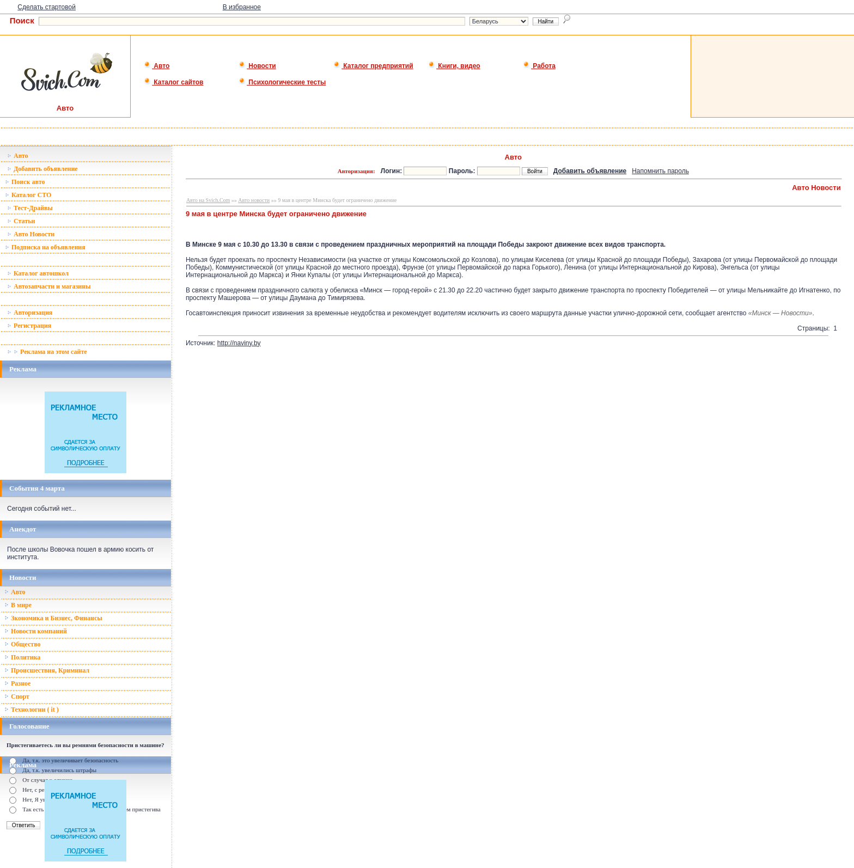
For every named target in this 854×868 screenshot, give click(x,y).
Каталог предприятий (373, 66)
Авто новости (254, 200)
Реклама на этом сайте (47, 352)
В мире (18, 605)
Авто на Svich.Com (208, 200)
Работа (539, 66)
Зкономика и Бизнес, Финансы (53, 618)
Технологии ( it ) (31, 709)
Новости (257, 66)
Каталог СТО (28, 195)
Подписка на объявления (45, 247)
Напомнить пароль (660, 171)
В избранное (242, 7)
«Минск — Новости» (780, 313)
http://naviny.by (239, 343)
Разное (17, 683)
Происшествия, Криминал (46, 670)
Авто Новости (30, 234)
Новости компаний (35, 631)
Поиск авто (25, 182)
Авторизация (29, 312)
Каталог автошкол (38, 273)
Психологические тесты (282, 82)
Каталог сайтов (173, 82)
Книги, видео (454, 66)
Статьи (21, 221)
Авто (156, 66)
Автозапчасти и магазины (49, 286)
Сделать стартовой (46, 7)
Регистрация (29, 325)
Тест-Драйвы (30, 208)
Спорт (16, 696)
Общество (22, 644)
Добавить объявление (42, 169)
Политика (22, 657)
